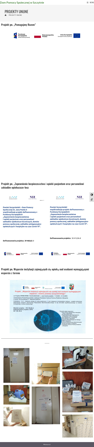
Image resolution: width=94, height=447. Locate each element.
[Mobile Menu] (90, 2)
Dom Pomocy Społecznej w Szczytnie (22, 2)
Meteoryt (47, 444)
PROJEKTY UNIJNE (15, 15)
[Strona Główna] (5, 15)
